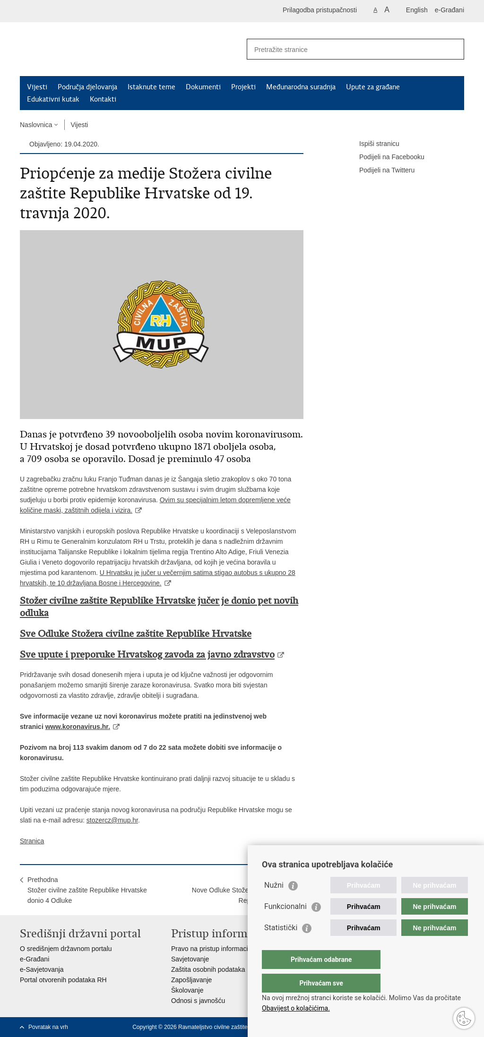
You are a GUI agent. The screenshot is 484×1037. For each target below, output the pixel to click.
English (417, 10)
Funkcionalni (285, 925)
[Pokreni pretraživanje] (453, 49)
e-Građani (449, 10)
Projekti (243, 87)
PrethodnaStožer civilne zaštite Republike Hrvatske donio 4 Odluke (87, 890)
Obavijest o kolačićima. (296, 1008)
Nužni (274, 904)
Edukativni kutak (53, 99)
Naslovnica (36, 125)
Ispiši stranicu (372, 144)
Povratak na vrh (48, 1027)
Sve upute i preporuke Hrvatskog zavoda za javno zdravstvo (147, 654)
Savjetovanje (190, 959)
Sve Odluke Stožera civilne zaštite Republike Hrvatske (135, 634)
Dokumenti (203, 87)
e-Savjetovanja (42, 969)
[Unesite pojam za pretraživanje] (345, 49)
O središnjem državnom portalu (66, 948)
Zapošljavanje (191, 980)
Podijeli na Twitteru (380, 170)
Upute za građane (373, 87)
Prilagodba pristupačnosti (320, 10)
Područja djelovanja (87, 87)
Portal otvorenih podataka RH (63, 980)
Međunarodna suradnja (301, 87)
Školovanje (187, 990)
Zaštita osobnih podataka (208, 969)
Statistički (280, 946)
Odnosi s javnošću (198, 1000)
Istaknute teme (151, 87)
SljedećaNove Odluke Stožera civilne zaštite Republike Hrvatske (244, 890)
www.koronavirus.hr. (77, 726)
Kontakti (103, 99)
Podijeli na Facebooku (385, 157)
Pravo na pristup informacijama (216, 948)
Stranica (32, 841)
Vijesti (37, 87)
